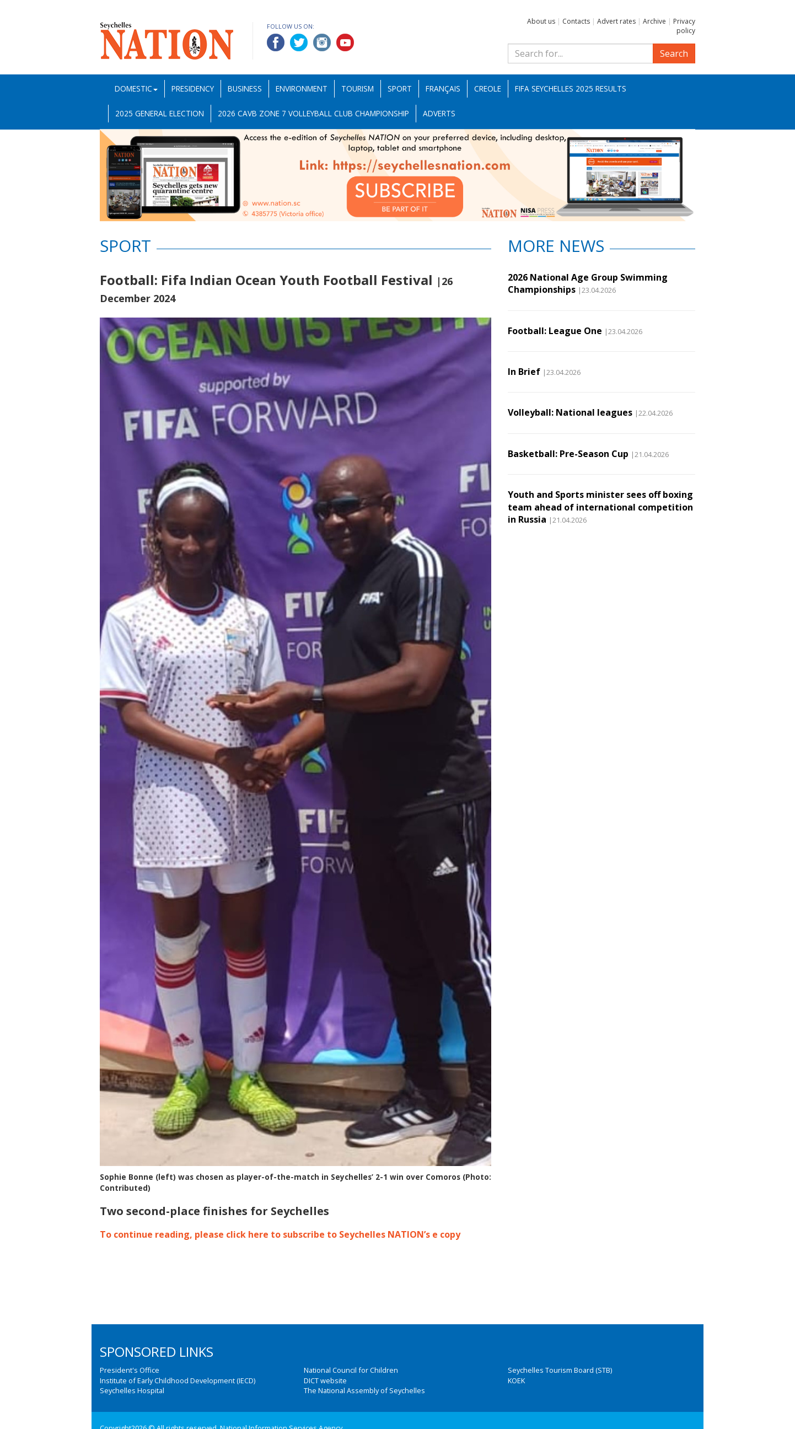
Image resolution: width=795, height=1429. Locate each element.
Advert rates (616, 21)
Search (674, 53)
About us (541, 21)
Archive (654, 21)
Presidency (192, 88)
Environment (301, 88)
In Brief (524, 372)
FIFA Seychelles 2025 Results (570, 88)
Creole (487, 88)
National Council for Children (351, 1370)
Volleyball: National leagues (570, 412)
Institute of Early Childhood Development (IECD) (177, 1380)
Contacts (576, 21)
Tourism (357, 88)
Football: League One (555, 331)
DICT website (325, 1380)
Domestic (136, 88)
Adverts (439, 113)
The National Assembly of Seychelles (364, 1390)
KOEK (516, 1380)
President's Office (129, 1370)
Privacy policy (684, 26)
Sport (400, 88)
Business (245, 88)
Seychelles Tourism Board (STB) (560, 1370)
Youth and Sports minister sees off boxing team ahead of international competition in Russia (600, 506)
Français (443, 88)
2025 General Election (159, 113)
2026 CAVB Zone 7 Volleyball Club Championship (313, 113)
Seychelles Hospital (132, 1390)
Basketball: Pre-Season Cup (568, 454)
